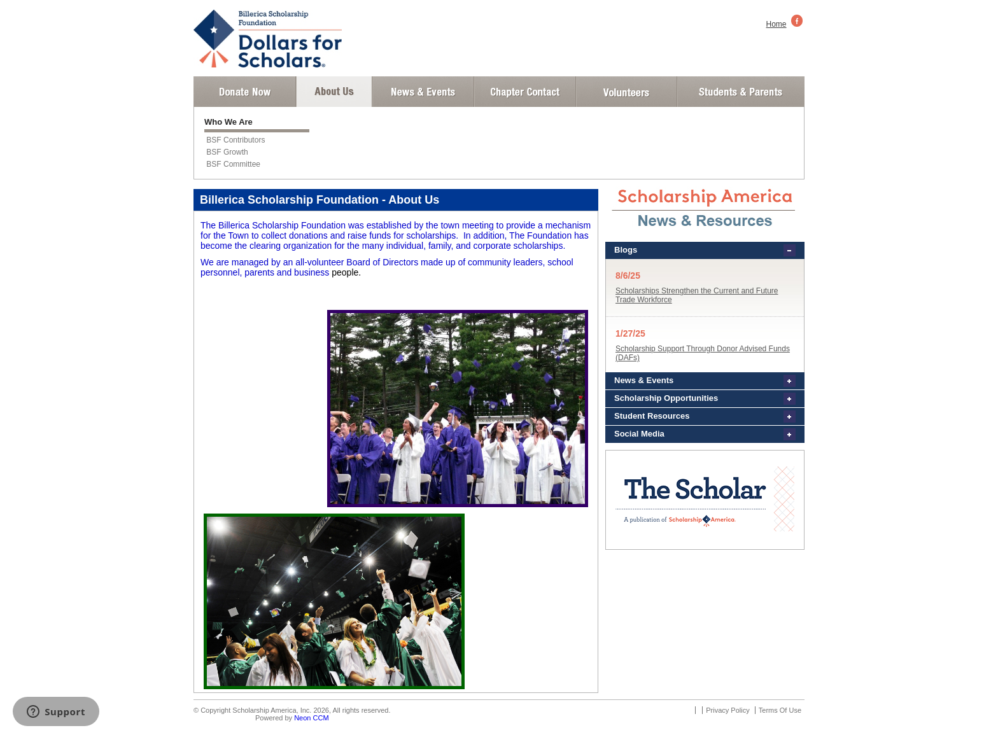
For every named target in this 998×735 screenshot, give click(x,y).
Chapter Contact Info (525, 91)
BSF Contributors (235, 140)
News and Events (423, 91)
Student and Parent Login (740, 91)
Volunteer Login (626, 91)
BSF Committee (233, 164)
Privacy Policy (727, 710)
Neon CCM (311, 718)
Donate (244, 91)
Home (776, 24)
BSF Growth (227, 152)
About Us (334, 91)
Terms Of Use (780, 710)
